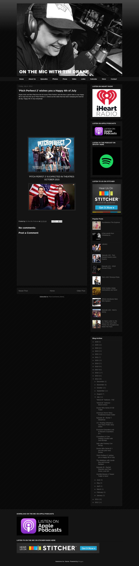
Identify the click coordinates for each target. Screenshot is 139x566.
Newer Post (23, 291)
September (101, 391)
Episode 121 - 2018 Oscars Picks (109, 267)
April (98, 486)
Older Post (81, 291)
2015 (97, 376)
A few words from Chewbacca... (108, 234)
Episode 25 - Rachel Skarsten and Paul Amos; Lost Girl (103, 469)
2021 (97, 357)
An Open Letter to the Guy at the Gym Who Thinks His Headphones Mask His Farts (110, 324)
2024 (97, 348)
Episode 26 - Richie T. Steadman (104, 419)
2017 (97, 370)
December (100, 381)
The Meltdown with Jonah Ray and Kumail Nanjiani (105, 462)
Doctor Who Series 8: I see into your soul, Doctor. (104, 450)
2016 (97, 373)
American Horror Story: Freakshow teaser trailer (105, 414)
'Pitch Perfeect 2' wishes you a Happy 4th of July (105, 456)
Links (83, 79)
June (99, 480)
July (98, 397)
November (100, 385)
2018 (97, 366)
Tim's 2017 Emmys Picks (110, 277)
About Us (32, 79)
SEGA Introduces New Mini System (110, 300)
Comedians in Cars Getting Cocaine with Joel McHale (104, 438)
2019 (97, 363)
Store (104, 79)
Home (21, 79)
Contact (114, 79)
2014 (97, 379)
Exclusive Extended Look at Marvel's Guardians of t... (105, 431)
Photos (55, 79)
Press (65, 79)
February (100, 492)
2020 (97, 360)
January (100, 495)
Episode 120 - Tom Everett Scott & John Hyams (109, 257)
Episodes (44, 79)
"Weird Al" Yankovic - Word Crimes (103, 404)
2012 (97, 502)
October (100, 388)
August (99, 394)
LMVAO (104, 244)
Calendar (93, 79)
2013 (97, 499)
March (99, 489)
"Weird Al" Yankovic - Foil (105, 400)
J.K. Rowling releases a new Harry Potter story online (105, 425)
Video (74, 79)
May (98, 483)
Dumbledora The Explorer (111, 222)
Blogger (80, 561)
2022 (97, 354)
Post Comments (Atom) (56, 297)
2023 (97, 351)
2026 (97, 342)
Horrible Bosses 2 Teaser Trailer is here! (105, 475)
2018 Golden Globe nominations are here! (109, 289)
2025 (97, 345)
